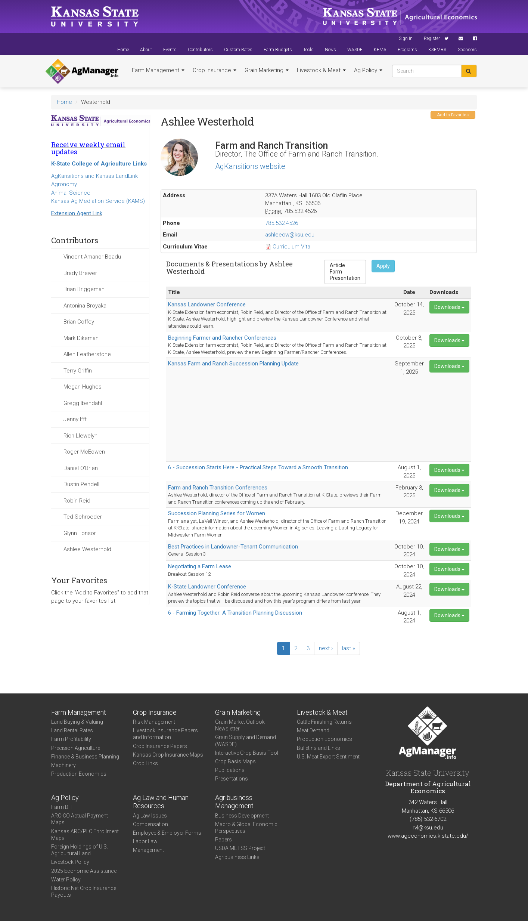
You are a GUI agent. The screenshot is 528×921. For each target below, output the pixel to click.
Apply (383, 266)
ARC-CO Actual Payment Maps (79, 819)
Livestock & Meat (321, 70)
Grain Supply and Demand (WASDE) (245, 740)
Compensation (150, 824)
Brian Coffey (78, 321)
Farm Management (158, 70)
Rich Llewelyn (80, 435)
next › (326, 648)
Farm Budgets (278, 49)
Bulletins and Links (318, 748)
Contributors (200, 49)
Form (345, 272)
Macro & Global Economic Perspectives (246, 827)
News (330, 49)
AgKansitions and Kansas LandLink (94, 176)
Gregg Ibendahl (82, 403)
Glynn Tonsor (79, 533)
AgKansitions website (250, 166)
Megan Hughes (82, 386)
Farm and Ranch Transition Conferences (217, 487)
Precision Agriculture (75, 748)
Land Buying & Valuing (77, 722)
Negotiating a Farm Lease (199, 566)
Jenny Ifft (75, 419)
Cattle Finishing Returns (324, 722)
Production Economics (78, 774)
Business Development (242, 816)
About (146, 49)
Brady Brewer (80, 273)
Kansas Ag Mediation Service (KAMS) (98, 201)
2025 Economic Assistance (84, 871)
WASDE (355, 49)
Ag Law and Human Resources (161, 802)
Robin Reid (76, 500)
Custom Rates (238, 49)
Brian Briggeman (84, 289)
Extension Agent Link (76, 213)
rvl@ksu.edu (428, 827)
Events (170, 49)
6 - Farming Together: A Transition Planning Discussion (235, 612)
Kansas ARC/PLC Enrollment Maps (85, 834)
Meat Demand (313, 730)
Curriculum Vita (291, 246)
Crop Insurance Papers (160, 746)
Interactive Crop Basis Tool (246, 753)
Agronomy (64, 184)
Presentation (345, 278)
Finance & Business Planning (85, 757)
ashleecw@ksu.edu (289, 234)
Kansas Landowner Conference (207, 304)
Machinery (63, 765)
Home (123, 49)
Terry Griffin (77, 370)
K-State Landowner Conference (207, 586)
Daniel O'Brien (80, 468)
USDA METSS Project (240, 848)
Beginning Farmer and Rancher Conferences (222, 337)
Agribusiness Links (237, 857)
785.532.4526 (281, 223)
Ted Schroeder (82, 516)
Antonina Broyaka (84, 305)
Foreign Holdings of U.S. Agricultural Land (79, 850)
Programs (407, 49)
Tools (308, 49)
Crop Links (145, 763)
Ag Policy (368, 70)
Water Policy (66, 880)
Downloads (449, 307)
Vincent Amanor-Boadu (92, 256)
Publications (230, 770)
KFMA (380, 49)
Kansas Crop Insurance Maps (168, 755)
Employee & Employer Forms (167, 833)
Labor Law (145, 841)
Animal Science (70, 192)
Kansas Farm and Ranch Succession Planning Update (233, 363)
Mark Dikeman (81, 338)
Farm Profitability (71, 739)
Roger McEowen (84, 451)
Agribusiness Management (234, 802)
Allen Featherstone (87, 354)
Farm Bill (61, 807)
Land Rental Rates (72, 730)
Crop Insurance (214, 70)
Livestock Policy (70, 862)
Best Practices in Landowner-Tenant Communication (233, 546)
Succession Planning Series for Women (216, 513)
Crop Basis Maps (235, 761)
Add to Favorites (453, 114)
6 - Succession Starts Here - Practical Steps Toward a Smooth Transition (258, 467)
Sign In (406, 38)
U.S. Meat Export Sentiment (328, 757)
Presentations (231, 779)
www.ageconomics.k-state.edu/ (428, 835)
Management (148, 850)
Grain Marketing (267, 70)
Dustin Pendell (81, 484)
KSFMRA (437, 49)
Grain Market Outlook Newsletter (240, 725)
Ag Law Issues (150, 816)
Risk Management (154, 722)
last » (348, 648)
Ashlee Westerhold (87, 549)
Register (432, 38)
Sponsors (467, 49)
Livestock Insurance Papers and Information (165, 733)
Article (345, 265)
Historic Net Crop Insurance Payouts (83, 891)
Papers (223, 840)
